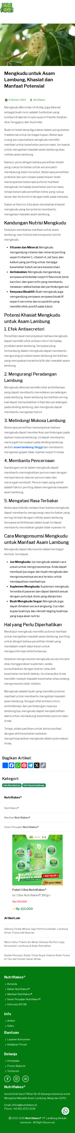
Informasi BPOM (15, 1004)
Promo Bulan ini (14, 1065)
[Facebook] (7, 1079)
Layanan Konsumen (17, 1039)
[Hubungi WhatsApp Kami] (65, 1111)
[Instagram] (16, 1079)
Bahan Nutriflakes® (17, 989)
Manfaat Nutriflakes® (18, 994)
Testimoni (11, 1070)
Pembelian (11, 1060)
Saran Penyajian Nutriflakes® (22, 999)
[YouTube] (25, 1079)
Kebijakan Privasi (15, 1044)
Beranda (10, 983)
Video (9, 1025)
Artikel (9, 1020)
